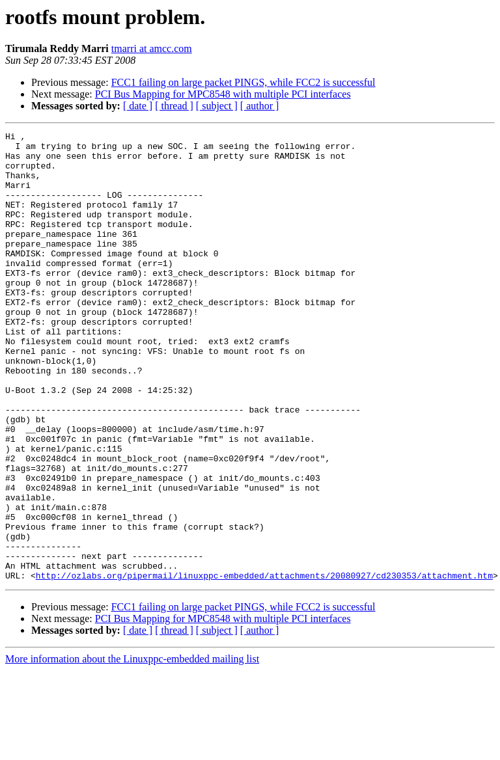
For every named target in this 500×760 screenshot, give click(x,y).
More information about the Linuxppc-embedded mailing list (132, 748)
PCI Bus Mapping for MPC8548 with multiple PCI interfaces (223, 94)
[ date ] (137, 105)
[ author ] (259, 105)
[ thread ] (174, 105)
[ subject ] (217, 105)
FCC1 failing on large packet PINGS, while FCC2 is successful (243, 82)
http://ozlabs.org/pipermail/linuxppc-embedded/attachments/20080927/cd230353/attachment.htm (264, 665)
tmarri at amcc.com (151, 48)
